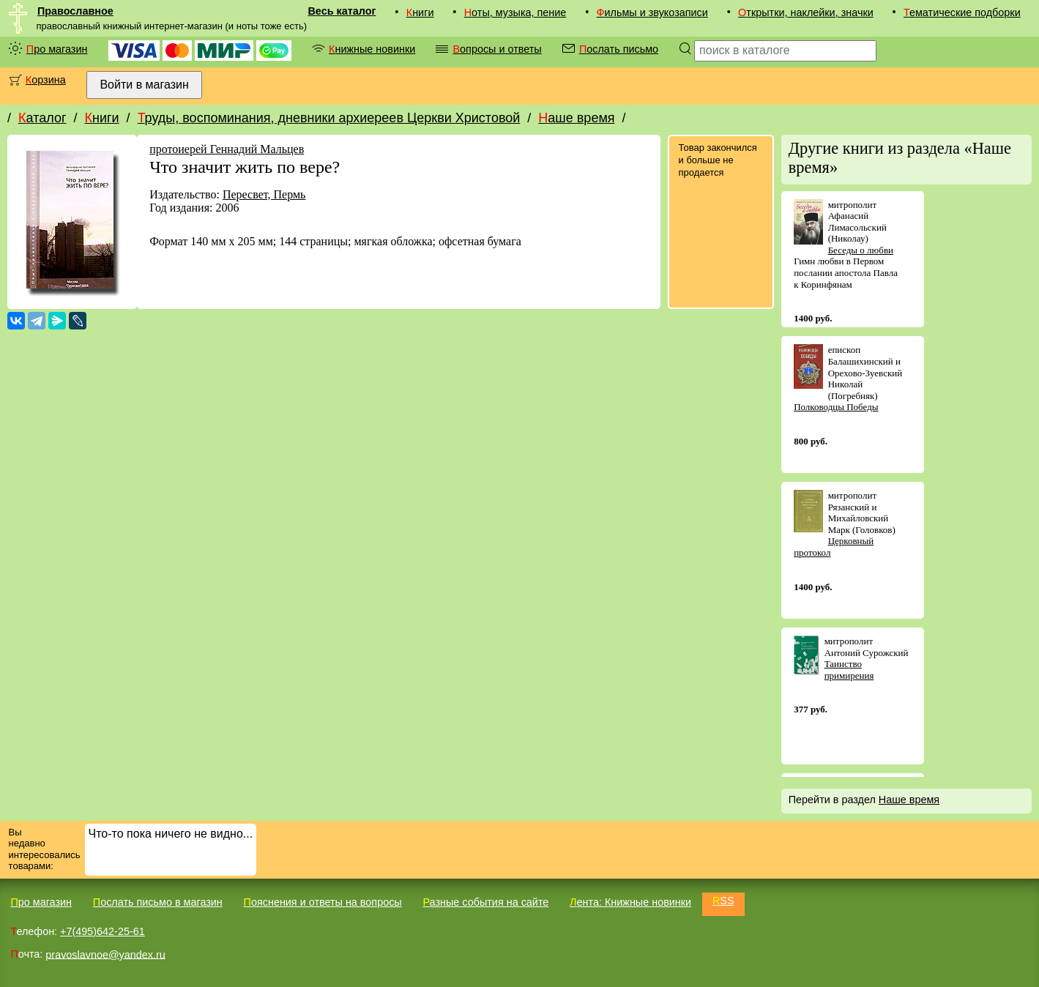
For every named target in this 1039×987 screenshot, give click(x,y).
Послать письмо (618, 49)
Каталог (42, 118)
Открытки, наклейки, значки (806, 12)
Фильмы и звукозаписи (652, 12)
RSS (723, 900)
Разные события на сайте (485, 902)
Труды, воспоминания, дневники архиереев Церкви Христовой (329, 118)
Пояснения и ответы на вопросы (323, 902)
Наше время (576, 118)
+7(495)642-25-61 (102, 931)
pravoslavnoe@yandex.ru (105, 954)
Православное (75, 11)
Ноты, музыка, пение (515, 12)
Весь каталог (342, 11)
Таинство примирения (849, 669)
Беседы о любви (860, 250)
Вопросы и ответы (497, 49)
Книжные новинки (372, 49)
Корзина (46, 80)
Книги (420, 12)
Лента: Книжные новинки (630, 902)
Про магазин (57, 49)
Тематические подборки (962, 12)
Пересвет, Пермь (264, 194)
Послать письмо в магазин (158, 902)
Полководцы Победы (836, 406)
